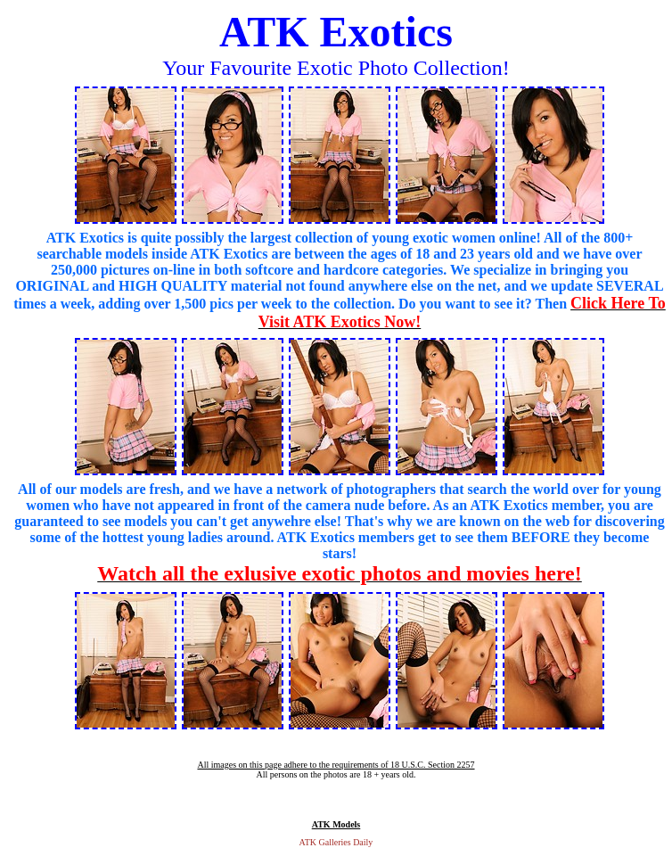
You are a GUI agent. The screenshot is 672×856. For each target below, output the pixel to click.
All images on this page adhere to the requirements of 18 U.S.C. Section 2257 (335, 765)
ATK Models (336, 824)
